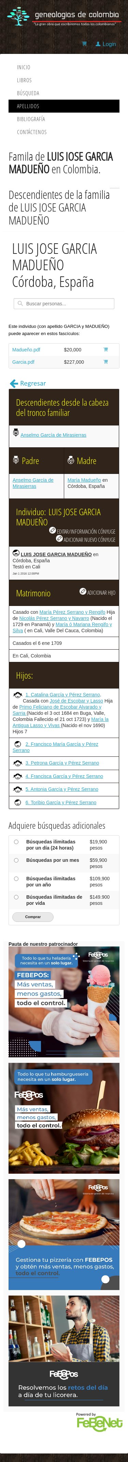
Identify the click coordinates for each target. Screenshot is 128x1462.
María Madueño (84, 480)
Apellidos (28, 106)
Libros (24, 80)
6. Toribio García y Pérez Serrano (61, 802)
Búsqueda (28, 93)
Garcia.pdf (23, 362)
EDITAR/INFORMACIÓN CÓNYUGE (82, 531)
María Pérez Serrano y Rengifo (72, 612)
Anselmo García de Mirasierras (53, 435)
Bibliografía (31, 119)
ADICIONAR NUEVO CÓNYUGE (85, 539)
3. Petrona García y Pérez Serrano (62, 763)
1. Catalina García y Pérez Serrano (63, 694)
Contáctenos (32, 132)
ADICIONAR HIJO (97, 592)
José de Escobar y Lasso (76, 701)
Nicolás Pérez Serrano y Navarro (54, 618)
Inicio (23, 67)
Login (109, 44)
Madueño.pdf (26, 349)
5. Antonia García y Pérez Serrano (62, 789)
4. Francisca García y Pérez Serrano (64, 776)
